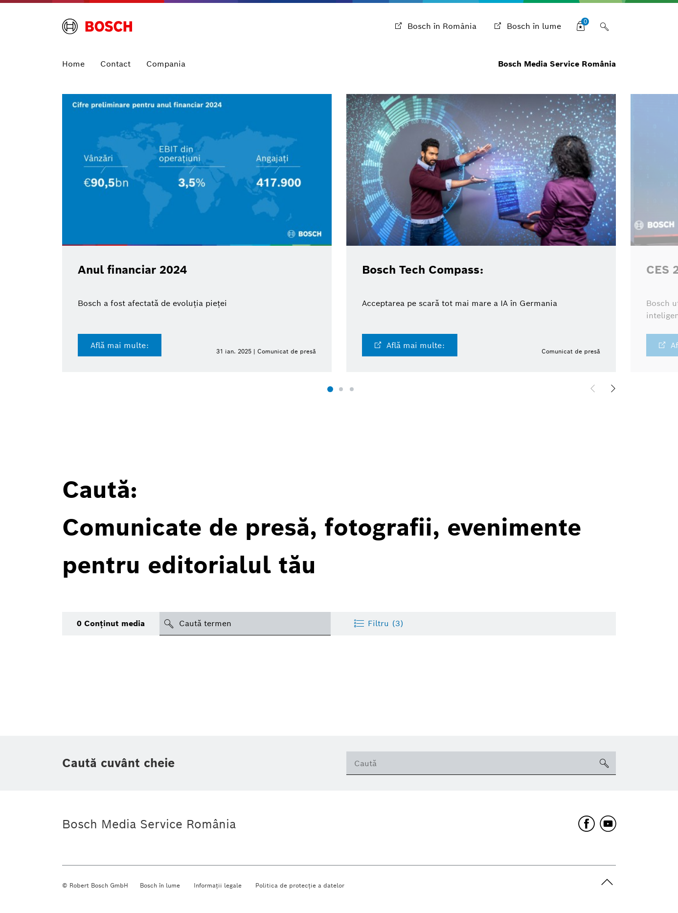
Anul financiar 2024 (135, 269)
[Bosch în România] (434, 26)
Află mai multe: (119, 344)
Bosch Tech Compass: (426, 269)
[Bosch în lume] (526, 26)
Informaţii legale (218, 885)
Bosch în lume (160, 885)
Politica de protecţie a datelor (299, 885)
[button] (330, 388)
